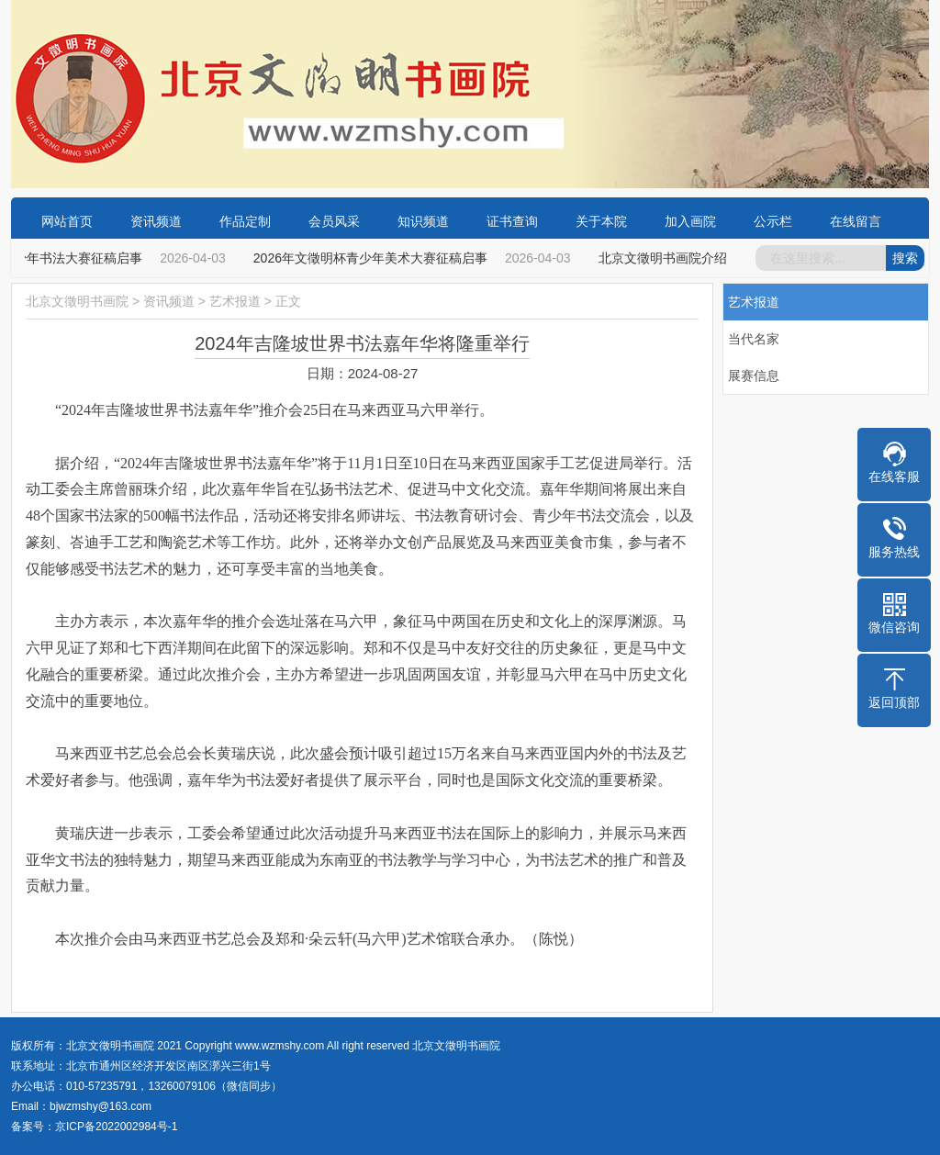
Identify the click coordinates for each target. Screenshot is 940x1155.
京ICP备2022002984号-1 (116, 1126)
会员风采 (334, 221)
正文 (288, 301)
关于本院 (601, 221)
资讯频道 (156, 221)
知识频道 (423, 221)
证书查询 (512, 221)
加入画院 (690, 221)
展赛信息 (753, 375)
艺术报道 (235, 301)
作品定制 (245, 221)
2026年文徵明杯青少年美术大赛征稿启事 (373, 258)
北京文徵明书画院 (77, 301)
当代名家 (753, 338)
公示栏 (773, 221)
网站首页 (67, 221)
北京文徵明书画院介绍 (665, 258)
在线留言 (855, 221)
